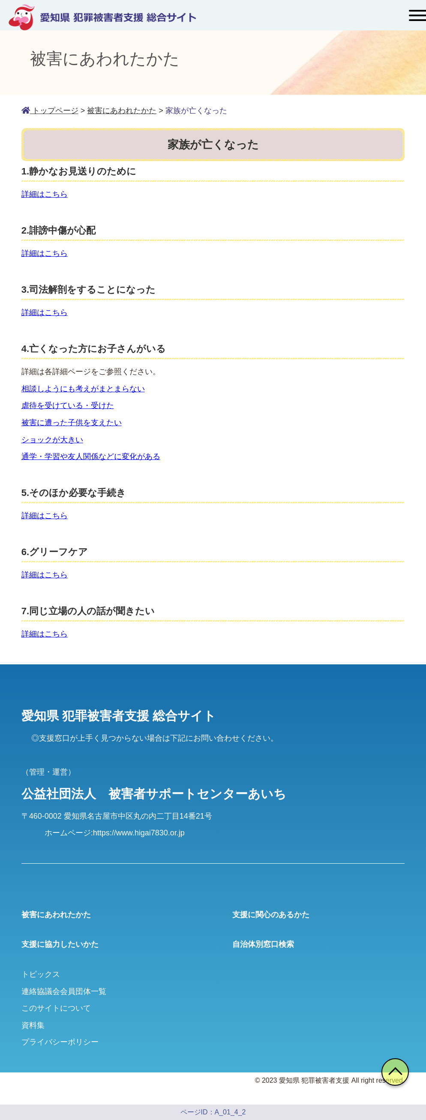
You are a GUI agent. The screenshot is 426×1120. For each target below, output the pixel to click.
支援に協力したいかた (60, 944)
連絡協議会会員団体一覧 (63, 991)
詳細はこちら (44, 194)
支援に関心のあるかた (270, 914)
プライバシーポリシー (60, 1042)
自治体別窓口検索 (263, 944)
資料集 (33, 1025)
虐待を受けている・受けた (67, 405)
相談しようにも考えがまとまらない (83, 388)
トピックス (40, 974)
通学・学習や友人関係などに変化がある (90, 456)
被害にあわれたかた (56, 914)
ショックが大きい (52, 439)
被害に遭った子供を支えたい (71, 422)
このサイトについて (56, 1008)
